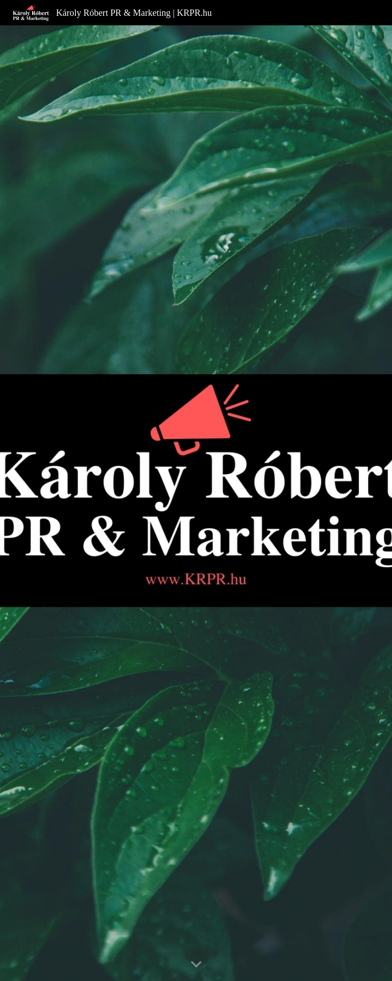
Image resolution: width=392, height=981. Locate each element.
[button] (196, 965)
